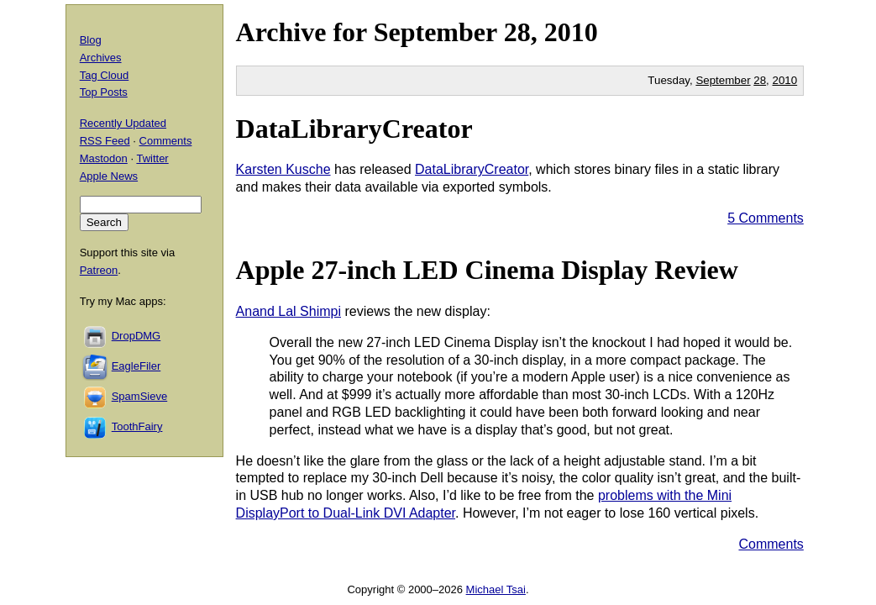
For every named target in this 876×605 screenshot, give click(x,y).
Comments (770, 544)
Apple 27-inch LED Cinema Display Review (487, 270)
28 (759, 80)
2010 (571, 32)
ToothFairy (137, 426)
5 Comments (765, 218)
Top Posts (104, 92)
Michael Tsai (496, 589)
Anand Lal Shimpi (288, 311)
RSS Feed (105, 140)
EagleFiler (136, 366)
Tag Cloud (104, 75)
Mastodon (104, 158)
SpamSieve (139, 396)
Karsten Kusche (283, 169)
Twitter (152, 158)
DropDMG (136, 335)
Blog (91, 40)
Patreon (99, 270)
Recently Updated (123, 123)
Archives (101, 57)
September (435, 32)
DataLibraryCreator (354, 128)
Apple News (109, 176)
